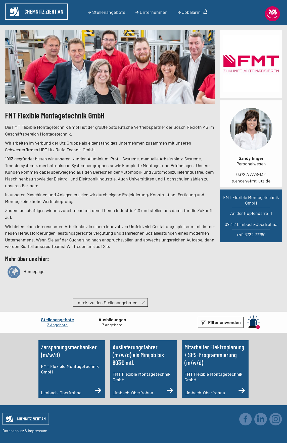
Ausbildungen (112, 319)
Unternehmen (151, 12)
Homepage (26, 271)
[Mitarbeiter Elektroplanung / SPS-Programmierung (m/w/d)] (215, 369)
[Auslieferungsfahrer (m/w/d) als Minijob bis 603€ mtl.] (143, 369)
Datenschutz (13, 430)
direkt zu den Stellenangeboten (107, 302)
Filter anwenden (224, 322)
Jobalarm (193, 12)
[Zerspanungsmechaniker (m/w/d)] (71, 369)
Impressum (37, 430)
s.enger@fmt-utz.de (251, 180)
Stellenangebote (106, 12)
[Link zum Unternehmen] (251, 90)
